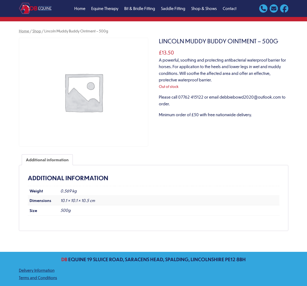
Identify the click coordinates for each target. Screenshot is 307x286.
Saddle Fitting (173, 8)
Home (79, 8)
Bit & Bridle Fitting (139, 8)
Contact (229, 8)
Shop (36, 31)
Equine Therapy (104, 8)
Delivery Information (37, 270)
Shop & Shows (204, 8)
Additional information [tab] (47, 159)
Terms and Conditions (38, 277)
